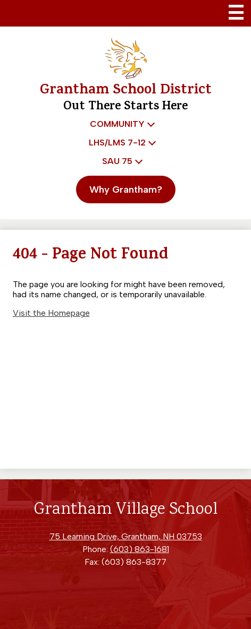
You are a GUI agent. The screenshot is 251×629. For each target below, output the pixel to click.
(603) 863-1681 (139, 549)
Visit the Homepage (51, 313)
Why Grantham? (125, 189)
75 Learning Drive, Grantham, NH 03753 (125, 536)
